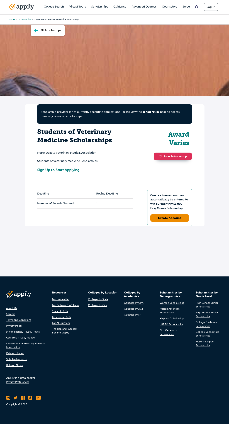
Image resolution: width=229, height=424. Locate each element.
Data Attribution (15, 353)
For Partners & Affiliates (65, 305)
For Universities (60, 299)
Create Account (169, 218)
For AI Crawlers (61, 322)
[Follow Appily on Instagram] (8, 398)
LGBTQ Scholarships (171, 324)
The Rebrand (59, 328)
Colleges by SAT (133, 314)
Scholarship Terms (16, 359)
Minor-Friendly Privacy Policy (23, 331)
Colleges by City (97, 305)
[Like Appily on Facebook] (23, 398)
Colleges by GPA (133, 302)
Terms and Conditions (18, 319)
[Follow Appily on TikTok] (30, 398)
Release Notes (14, 365)
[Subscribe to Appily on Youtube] (38, 398)
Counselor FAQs (61, 317)
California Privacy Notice (20, 337)
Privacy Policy (14, 325)
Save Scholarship (173, 156)
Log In (210, 7)
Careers (10, 314)
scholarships (151, 111)
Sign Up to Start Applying (58, 170)
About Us (11, 308)
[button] (161, 156)
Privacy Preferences (17, 381)
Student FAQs (60, 311)
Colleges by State (98, 299)
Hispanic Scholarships (172, 318)
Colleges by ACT (133, 308)
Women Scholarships (172, 302)
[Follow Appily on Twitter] (15, 398)
